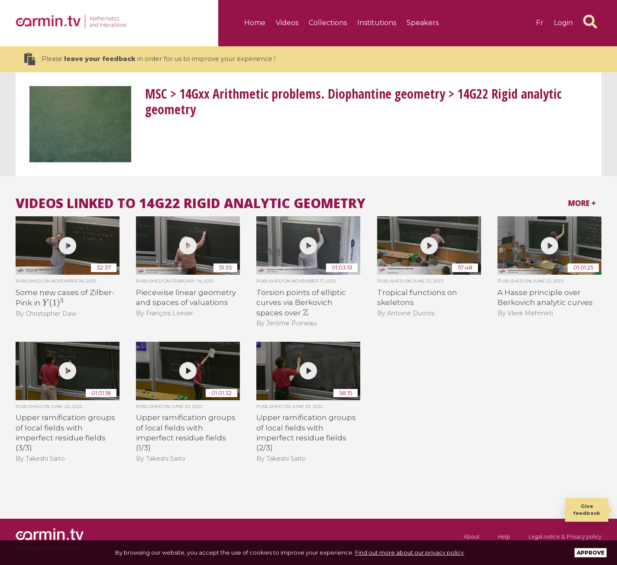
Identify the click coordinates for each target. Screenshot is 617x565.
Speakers (423, 23)
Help (504, 536)
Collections (328, 23)
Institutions (376, 23)
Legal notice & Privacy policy (565, 536)
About (471, 536)
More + (582, 203)
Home (254, 23)
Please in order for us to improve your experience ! (149, 59)
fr (539, 23)
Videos (287, 23)
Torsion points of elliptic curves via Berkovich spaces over (301, 302)
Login (563, 23)
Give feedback (586, 509)
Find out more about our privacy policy (409, 552)
